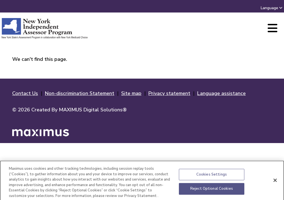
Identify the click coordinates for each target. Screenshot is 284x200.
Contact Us (25, 93)
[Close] (275, 182)
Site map (131, 93)
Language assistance (221, 93)
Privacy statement (169, 93)
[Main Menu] (272, 28)
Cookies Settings (211, 175)
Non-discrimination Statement (79, 93)
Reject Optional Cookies (211, 190)
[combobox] (280, 8)
